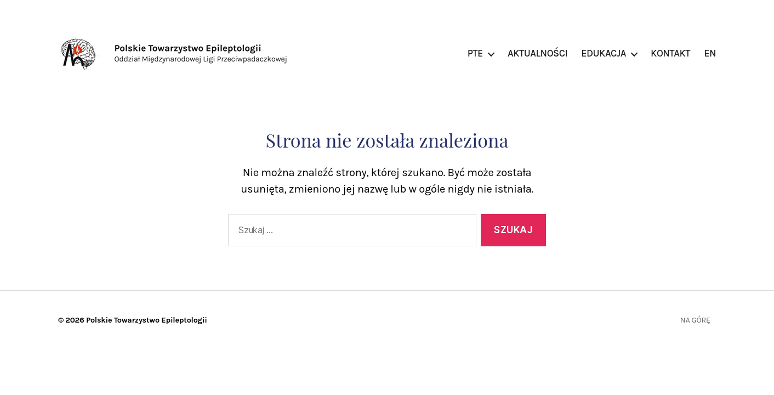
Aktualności (537, 53)
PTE (475, 53)
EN (710, 53)
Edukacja (603, 53)
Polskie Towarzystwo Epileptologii (146, 320)
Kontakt (670, 53)
